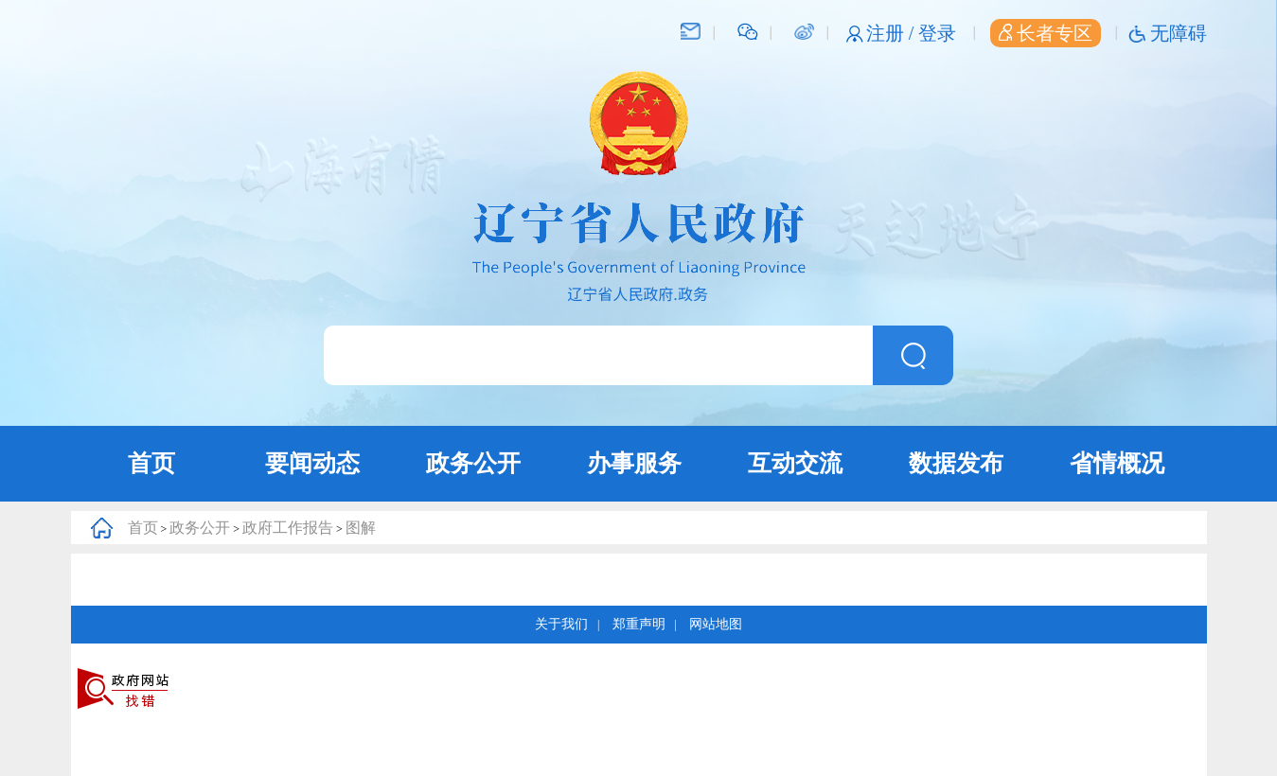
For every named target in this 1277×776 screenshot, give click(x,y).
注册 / (892, 33)
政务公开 (473, 463)
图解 (361, 528)
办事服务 (634, 463)
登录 (937, 33)
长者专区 (1045, 33)
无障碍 (1178, 33)
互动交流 (795, 463)
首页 (151, 463)
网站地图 (715, 624)
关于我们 (561, 624)
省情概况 (1117, 463)
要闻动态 (312, 463)
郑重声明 (638, 624)
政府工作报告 (287, 528)
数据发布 (956, 463)
